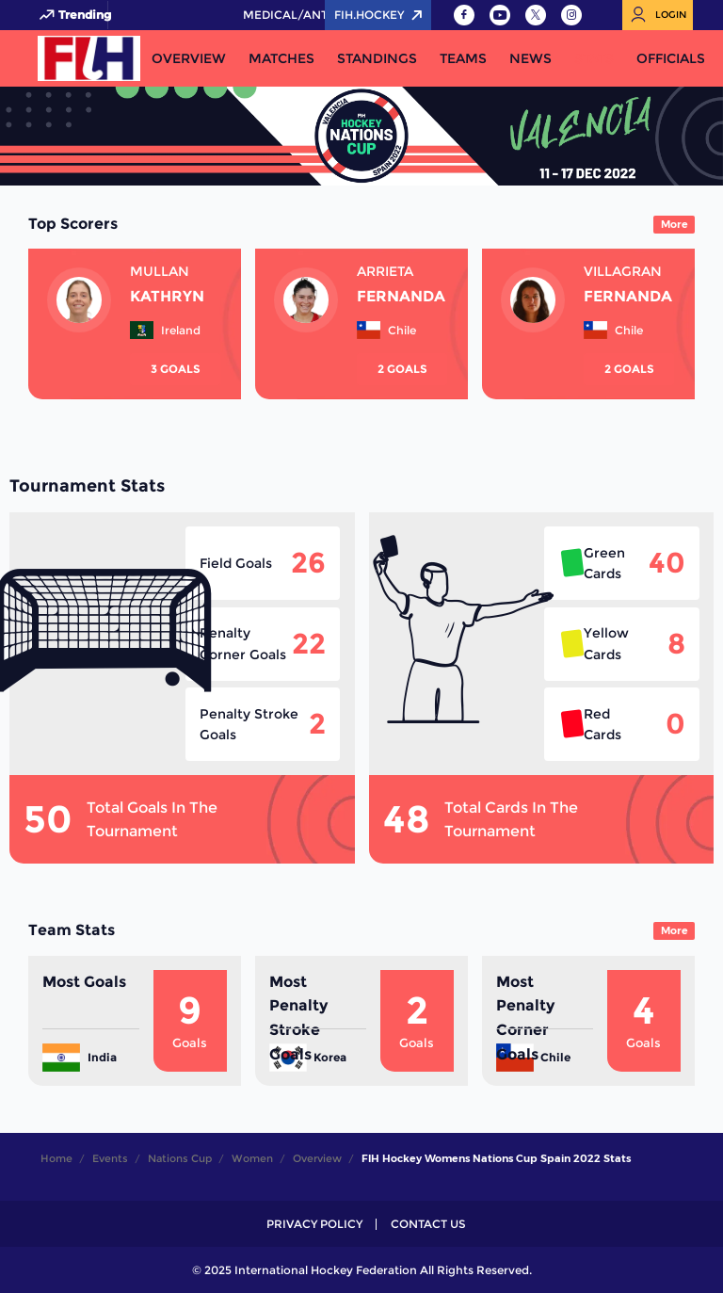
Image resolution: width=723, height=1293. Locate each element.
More (674, 224)
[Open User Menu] (657, 15)
